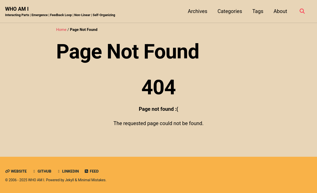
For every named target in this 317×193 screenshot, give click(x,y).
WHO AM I (60, 12)
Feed (91, 171)
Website (16, 171)
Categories (229, 11)
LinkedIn (67, 171)
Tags (257, 11)
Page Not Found (127, 52)
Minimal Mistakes (91, 180)
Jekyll (69, 180)
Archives (197, 11)
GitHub (41, 171)
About (280, 11)
